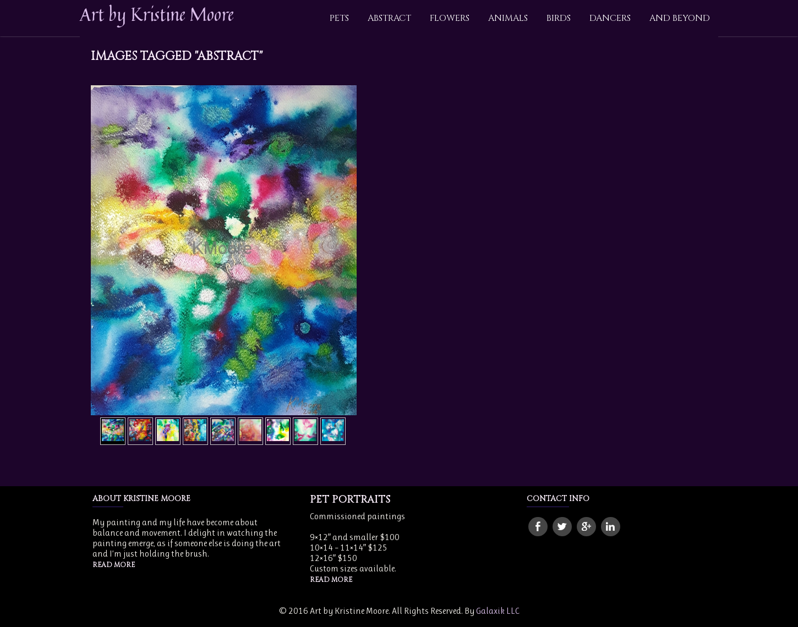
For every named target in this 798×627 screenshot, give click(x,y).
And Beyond (679, 18)
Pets (339, 18)
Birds (558, 18)
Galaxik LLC (498, 611)
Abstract (389, 18)
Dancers (610, 18)
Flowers (449, 18)
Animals (508, 18)
